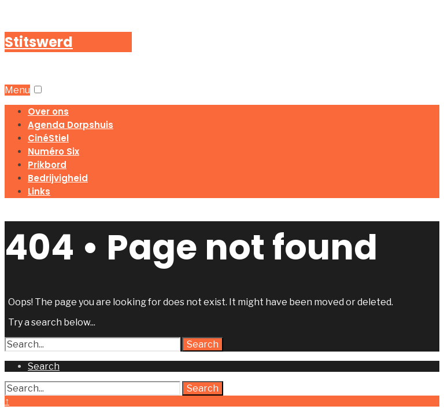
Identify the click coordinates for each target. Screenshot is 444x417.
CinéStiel (48, 138)
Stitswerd (39, 42)
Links (39, 191)
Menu (17, 90)
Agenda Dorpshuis (70, 125)
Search (203, 344)
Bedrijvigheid (58, 178)
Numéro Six (53, 151)
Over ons (48, 111)
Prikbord (47, 165)
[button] (38, 89)
